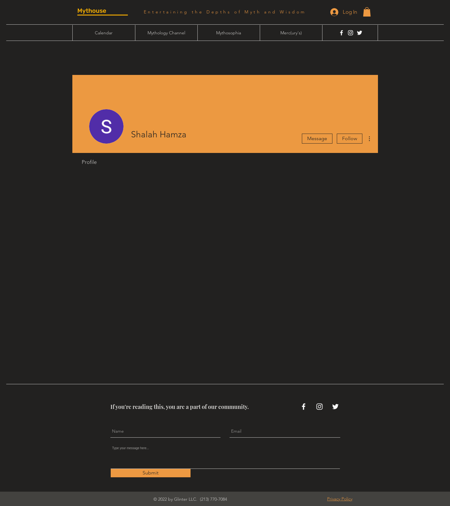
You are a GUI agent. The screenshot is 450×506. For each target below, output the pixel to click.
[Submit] (151, 473)
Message (317, 138)
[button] (367, 12)
